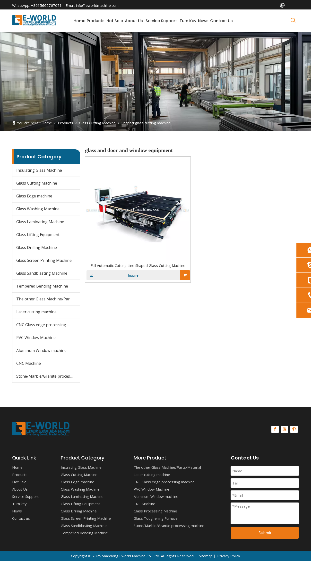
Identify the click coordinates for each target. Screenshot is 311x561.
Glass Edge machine (34, 196)
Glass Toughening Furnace (156, 518)
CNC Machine (28, 363)
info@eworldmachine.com (97, 5)
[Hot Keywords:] (293, 21)
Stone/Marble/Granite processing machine (48, 376)
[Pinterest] (294, 429)
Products (19, 474)
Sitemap (206, 555)
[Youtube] (284, 429)
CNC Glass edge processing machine (48, 324)
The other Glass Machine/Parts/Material (48, 299)
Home (17, 467)
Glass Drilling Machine (36, 247)
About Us (20, 489)
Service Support (25, 496)
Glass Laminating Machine (40, 221)
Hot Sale (19, 481)
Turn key (19, 503)
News (17, 511)
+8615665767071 (46, 5)
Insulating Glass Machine (39, 170)
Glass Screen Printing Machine (44, 260)
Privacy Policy (228, 555)
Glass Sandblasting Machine (41, 273)
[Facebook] (275, 429)
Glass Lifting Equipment (38, 234)
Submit (265, 533)
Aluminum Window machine (41, 350)
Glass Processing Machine (155, 511)
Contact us (21, 518)
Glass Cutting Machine (36, 183)
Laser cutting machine (36, 311)
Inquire (112, 275)
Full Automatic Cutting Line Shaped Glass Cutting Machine (138, 265)
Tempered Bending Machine (42, 286)
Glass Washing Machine (38, 209)
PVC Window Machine (36, 337)
